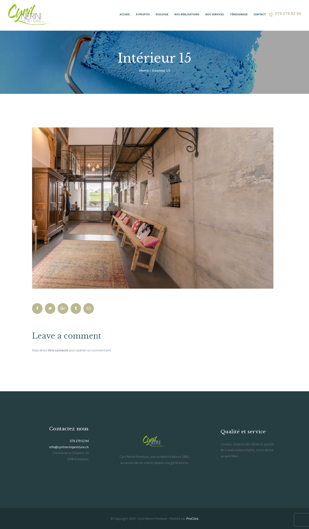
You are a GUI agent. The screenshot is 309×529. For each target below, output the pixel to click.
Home (144, 70)
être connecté (58, 350)
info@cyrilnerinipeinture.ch (69, 447)
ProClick (192, 518)
